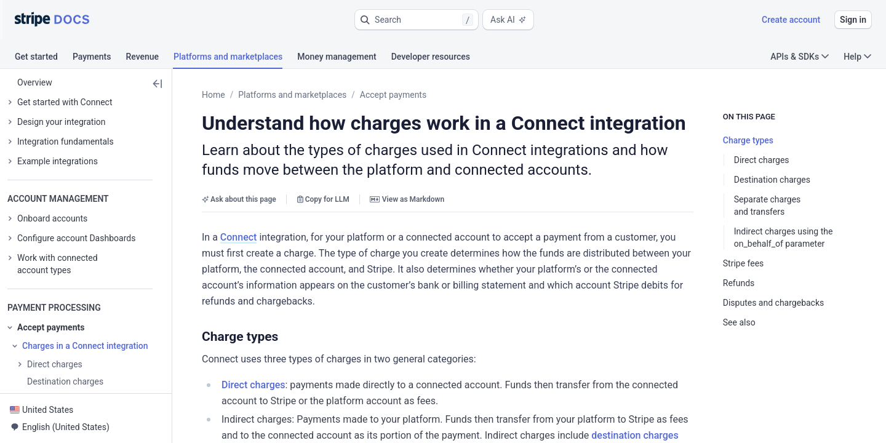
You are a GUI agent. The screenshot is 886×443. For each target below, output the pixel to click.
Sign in (853, 20)
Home (213, 95)
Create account (791, 20)
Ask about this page (239, 199)
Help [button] (857, 57)
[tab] (44, 58)
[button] (416, 20)
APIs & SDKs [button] (799, 57)
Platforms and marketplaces (292, 95)
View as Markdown (407, 199)
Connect (238, 237)
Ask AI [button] (508, 20)
